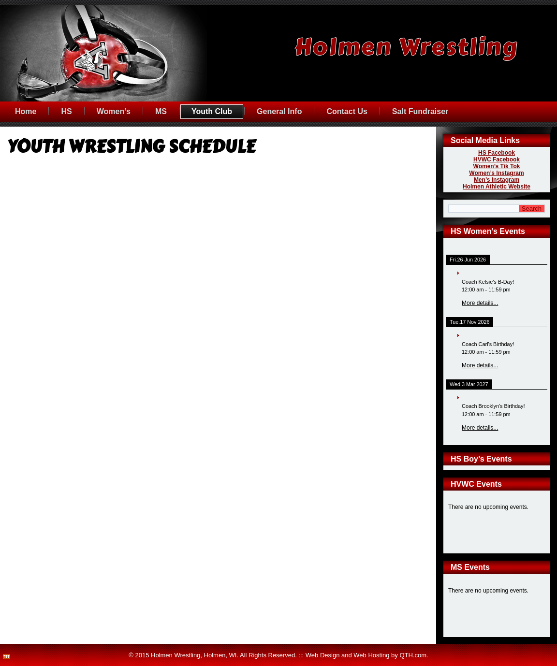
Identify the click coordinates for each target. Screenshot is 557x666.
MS (161, 111)
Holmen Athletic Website (496, 186)
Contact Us (346, 111)
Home (25, 111)
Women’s (114, 111)
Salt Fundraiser (420, 111)
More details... (480, 303)
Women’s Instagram (496, 173)
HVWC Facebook (496, 159)
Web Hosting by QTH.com (389, 655)
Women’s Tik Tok (496, 166)
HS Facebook (496, 152)
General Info (279, 111)
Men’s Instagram (496, 179)
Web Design (323, 655)
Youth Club (211, 111)
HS (66, 111)
